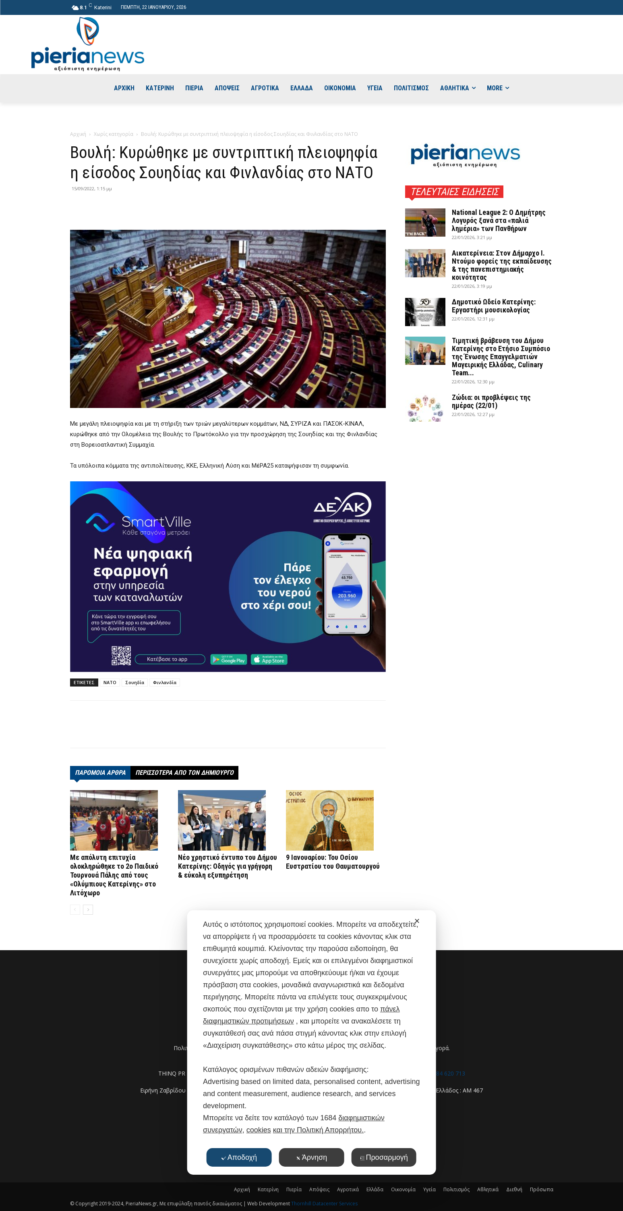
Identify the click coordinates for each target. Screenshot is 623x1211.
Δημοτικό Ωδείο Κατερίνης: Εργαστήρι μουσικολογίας (494, 306)
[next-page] (88, 910)
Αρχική (78, 134)
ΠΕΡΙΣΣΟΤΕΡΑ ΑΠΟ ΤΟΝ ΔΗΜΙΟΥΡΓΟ (184, 772)
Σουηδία (134, 682)
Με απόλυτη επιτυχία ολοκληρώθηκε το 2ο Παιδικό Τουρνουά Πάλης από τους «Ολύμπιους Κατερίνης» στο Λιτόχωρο (114, 875)
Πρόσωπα (541, 1189)
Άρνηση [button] (311, 1157)
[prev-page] (75, 910)
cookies (258, 1130)
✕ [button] (417, 921)
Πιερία (294, 1189)
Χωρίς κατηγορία (113, 134)
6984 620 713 (447, 1073)
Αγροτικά (348, 1189)
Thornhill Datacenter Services (324, 1203)
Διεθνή (514, 1189)
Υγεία (429, 1189)
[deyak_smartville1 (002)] (228, 576)
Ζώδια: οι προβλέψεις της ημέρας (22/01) (491, 401)
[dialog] (311, 1042)
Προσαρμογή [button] (384, 1157)
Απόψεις (319, 1189)
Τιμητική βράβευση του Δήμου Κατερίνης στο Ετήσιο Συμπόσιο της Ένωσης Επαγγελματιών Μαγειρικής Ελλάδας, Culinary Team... (501, 356)
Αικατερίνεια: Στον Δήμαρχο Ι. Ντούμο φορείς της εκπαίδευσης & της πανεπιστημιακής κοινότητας (502, 265)
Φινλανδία (164, 682)
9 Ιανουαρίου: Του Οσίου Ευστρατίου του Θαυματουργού (333, 861)
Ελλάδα (374, 1189)
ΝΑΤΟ (109, 682)
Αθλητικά (488, 1189)
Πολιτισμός (456, 1189)
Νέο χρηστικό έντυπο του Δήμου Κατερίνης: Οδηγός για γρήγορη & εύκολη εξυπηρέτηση (227, 866)
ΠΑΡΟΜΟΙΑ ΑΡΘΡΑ (100, 772)
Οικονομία (403, 1189)
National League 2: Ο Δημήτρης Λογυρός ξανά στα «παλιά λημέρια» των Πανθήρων (499, 220)
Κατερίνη (268, 1189)
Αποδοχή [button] (239, 1157)
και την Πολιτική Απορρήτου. (318, 1130)
